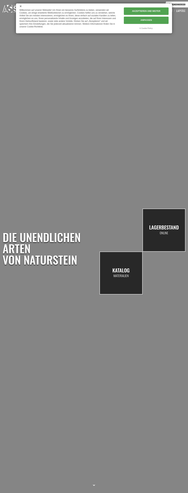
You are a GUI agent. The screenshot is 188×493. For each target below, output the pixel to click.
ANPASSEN (146, 20)
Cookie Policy (147, 28)
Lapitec (180, 10)
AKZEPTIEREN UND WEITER (146, 11)
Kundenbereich (178, 4)
